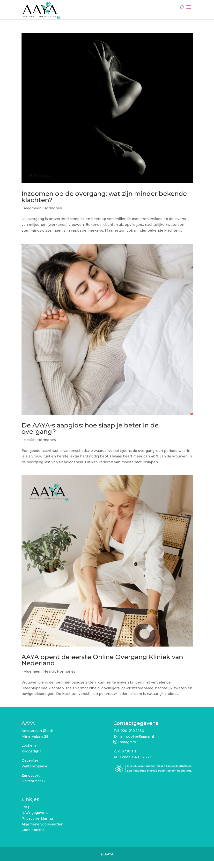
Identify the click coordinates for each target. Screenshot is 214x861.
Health (30, 440)
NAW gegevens (35, 812)
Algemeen (33, 208)
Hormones (52, 208)
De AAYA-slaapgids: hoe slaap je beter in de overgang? (90, 428)
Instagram (127, 742)
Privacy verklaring (37, 818)
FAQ (25, 807)
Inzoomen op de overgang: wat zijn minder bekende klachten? (104, 197)
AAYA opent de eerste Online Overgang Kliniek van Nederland (102, 660)
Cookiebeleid (33, 830)
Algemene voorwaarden (42, 824)
